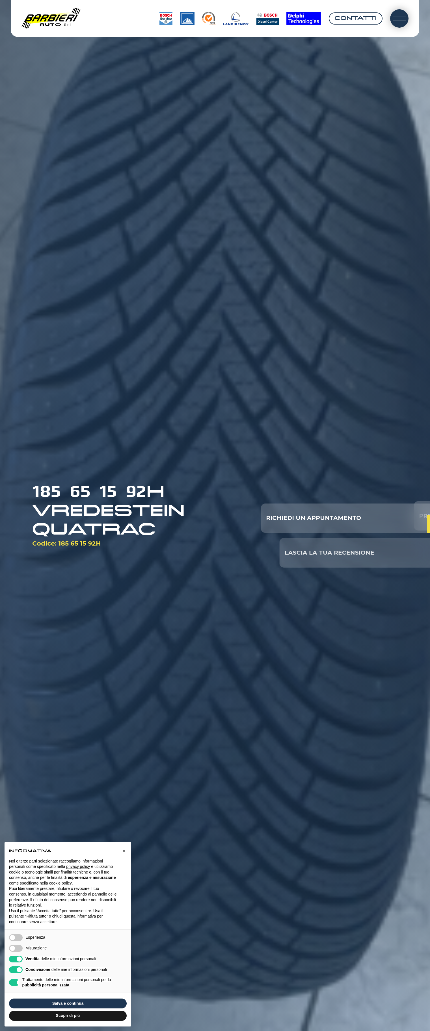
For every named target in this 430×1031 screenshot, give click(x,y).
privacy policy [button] (78, 866)
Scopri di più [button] (68, 1015)
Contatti (355, 18)
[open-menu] (399, 18)
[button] (123, 850)
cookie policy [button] (60, 883)
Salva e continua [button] (67, 1003)
